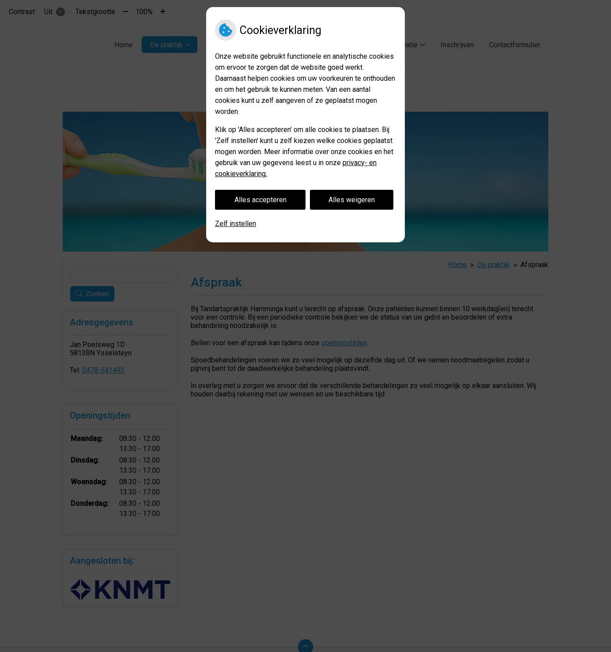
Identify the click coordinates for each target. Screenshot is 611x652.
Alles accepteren (260, 200)
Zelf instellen (235, 223)
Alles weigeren (351, 200)
